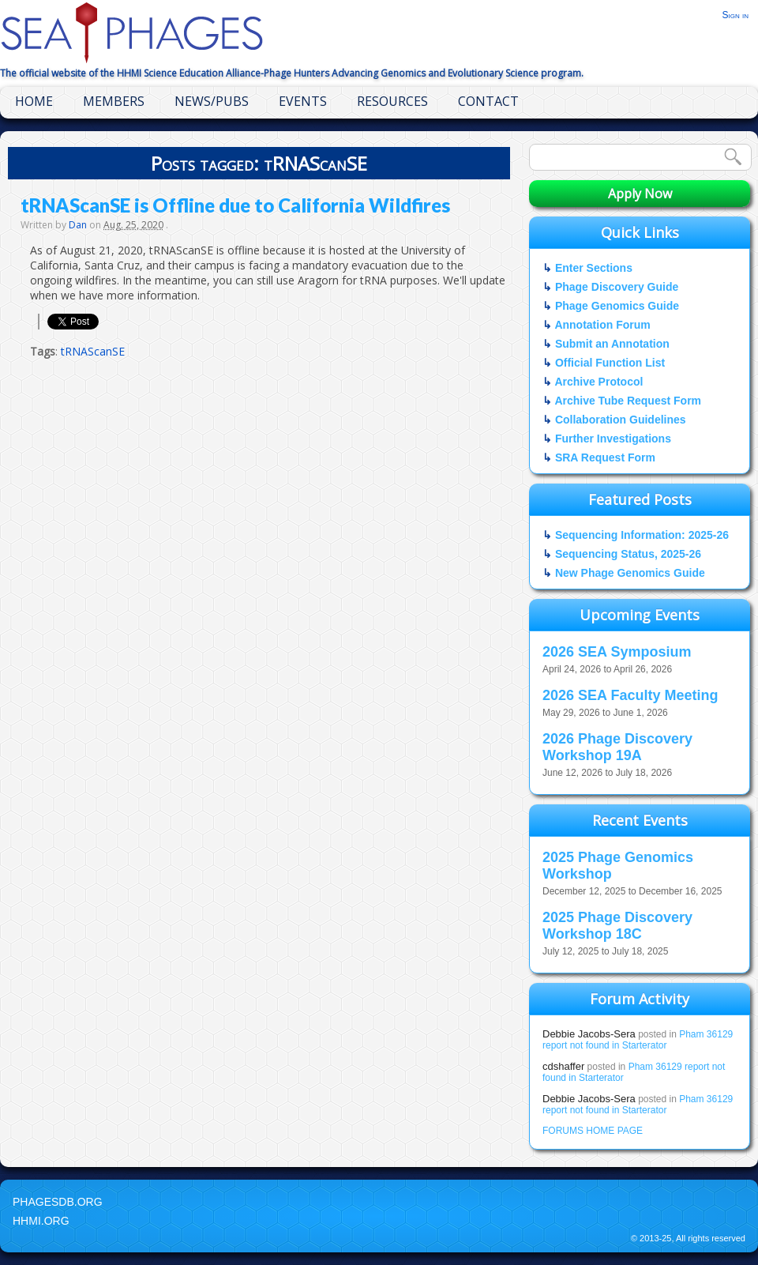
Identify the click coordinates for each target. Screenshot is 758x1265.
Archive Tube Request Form (627, 400)
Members (113, 101)
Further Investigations (613, 438)
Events (303, 101)
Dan (78, 225)
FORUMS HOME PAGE (592, 1130)
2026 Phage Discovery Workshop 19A (617, 747)
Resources (392, 101)
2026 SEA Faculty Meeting (630, 695)
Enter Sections (593, 268)
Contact (488, 101)
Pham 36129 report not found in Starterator (637, 1040)
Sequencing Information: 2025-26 (642, 535)
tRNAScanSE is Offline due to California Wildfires (235, 205)
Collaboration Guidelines (620, 419)
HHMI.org (41, 1220)
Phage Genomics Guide (617, 305)
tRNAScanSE (93, 351)
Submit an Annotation (612, 343)
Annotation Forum (602, 324)
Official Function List (610, 362)
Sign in (735, 15)
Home (34, 101)
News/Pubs (211, 101)
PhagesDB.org (58, 1201)
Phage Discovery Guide (616, 286)
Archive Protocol (598, 381)
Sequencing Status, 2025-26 (628, 554)
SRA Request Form (605, 457)
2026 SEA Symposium (616, 652)
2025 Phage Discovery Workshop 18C (617, 925)
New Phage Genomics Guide (630, 573)
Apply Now (640, 193)
